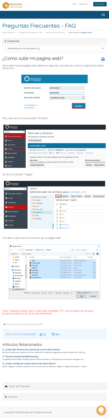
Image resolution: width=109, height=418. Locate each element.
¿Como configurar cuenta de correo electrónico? (29, 363)
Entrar (74, 4)
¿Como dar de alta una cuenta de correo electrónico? (31, 349)
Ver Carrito (100, 4)
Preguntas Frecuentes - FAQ (30, 32)
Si (43, 334)
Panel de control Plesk (55, 32)
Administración (8, 32)
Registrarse (84, 4)
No (55, 334)
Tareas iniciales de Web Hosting (20, 356)
